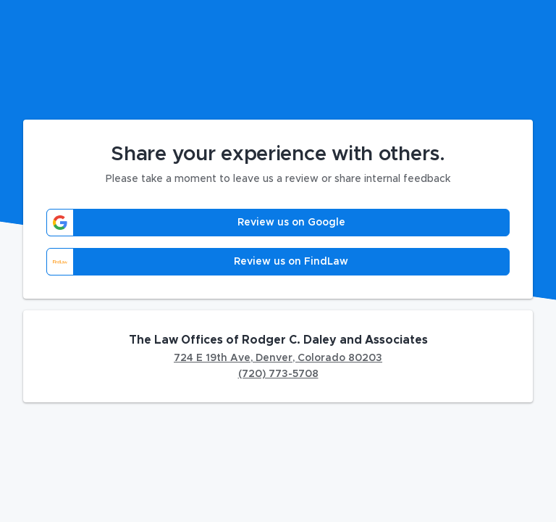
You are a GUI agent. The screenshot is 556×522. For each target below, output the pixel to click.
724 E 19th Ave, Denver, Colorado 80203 (278, 358)
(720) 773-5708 (278, 374)
